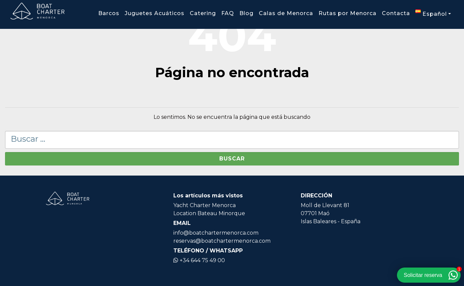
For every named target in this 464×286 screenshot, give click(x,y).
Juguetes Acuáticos (154, 13)
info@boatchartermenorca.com (215, 233)
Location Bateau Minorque (209, 213)
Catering (203, 13)
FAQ (227, 13)
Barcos (108, 13)
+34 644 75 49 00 (199, 260)
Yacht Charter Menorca (204, 205)
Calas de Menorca (286, 13)
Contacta (396, 13)
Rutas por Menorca (347, 13)
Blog (246, 13)
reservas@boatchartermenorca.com (222, 241)
